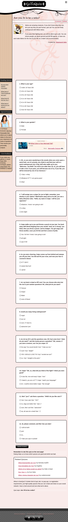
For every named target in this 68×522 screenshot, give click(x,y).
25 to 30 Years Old (26, 95)
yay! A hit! (23, 242)
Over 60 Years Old (26, 109)
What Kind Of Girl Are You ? (5, 99)
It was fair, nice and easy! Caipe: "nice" (32, 376)
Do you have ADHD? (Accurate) (4, 86)
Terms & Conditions (19, 514)
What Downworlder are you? (27, 463)
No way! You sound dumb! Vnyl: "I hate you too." (35, 347)
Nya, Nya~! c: (22, 472)
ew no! (22, 319)
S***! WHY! (23, 262)
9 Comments (58, 21)
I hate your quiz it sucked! (28, 438)
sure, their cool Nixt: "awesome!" (30, 407)
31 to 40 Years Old (26, 98)
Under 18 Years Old (26, 87)
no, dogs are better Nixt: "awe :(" (30, 404)
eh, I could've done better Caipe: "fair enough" (34, 384)
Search (34, 518)
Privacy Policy (31, 514)
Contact (39, 514)
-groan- (22, 270)
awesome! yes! (25, 326)
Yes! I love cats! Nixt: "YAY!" (29, 400)
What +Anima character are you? (28, 475)
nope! (22, 315)
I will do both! (24, 427)
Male (21, 126)
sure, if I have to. (25, 323)
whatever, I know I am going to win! (31, 204)
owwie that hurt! (25, 266)
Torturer (22, 288)
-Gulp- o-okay (24, 174)
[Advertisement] (6, 47)
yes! (21, 431)
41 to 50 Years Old (26, 102)
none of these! (24, 299)
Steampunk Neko (61, 42)
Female (22, 129)
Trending (39, 518)
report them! (3, 166)
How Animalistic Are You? (26, 466)
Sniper (22, 292)
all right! (22, 238)
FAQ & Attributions (48, 514)
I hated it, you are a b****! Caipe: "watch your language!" (37, 380)
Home (29, 518)
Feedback (64, 21)
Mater (22, 295)
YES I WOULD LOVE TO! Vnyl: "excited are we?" (35, 354)
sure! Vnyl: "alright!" (26, 351)
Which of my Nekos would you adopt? (30, 469)
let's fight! (23, 212)
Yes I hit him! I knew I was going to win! (32, 234)
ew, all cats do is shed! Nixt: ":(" (30, 411)
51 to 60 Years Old (26, 106)
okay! (22, 182)
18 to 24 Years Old (26, 91)
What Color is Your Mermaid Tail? (42, 143)
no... (21, 435)
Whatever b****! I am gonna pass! (30, 178)
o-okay (22, 208)
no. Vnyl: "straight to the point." (30, 358)
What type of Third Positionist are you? (5, 93)
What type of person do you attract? (5, 105)
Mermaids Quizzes (54, 148)
